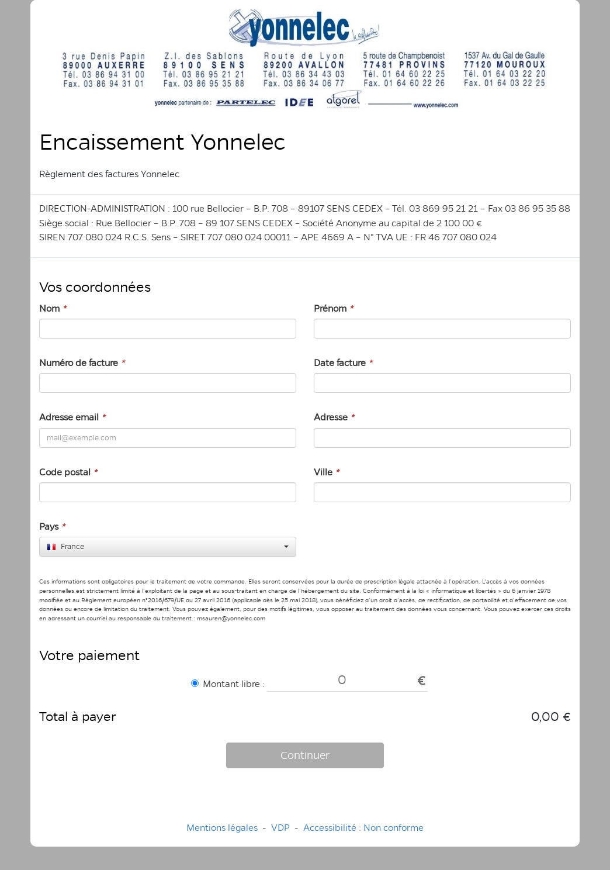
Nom (52, 308)
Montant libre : (228, 683)
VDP (281, 827)
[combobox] (167, 547)
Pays (52, 526)
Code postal (68, 472)
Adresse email (72, 417)
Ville (326, 472)
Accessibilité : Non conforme (363, 827)
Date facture (343, 362)
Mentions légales (222, 827)
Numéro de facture (81, 362)
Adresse (334, 417)
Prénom (333, 308)
